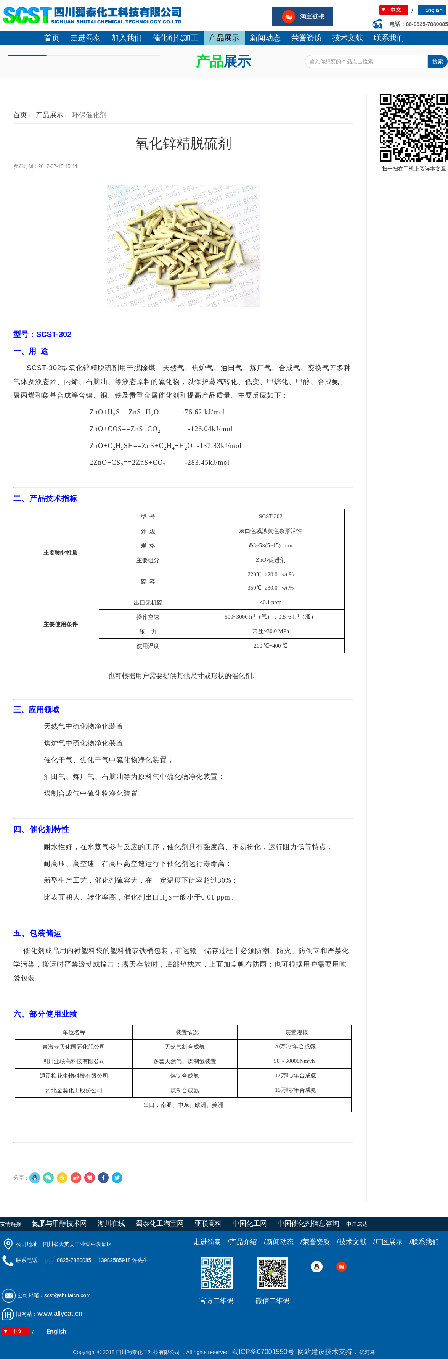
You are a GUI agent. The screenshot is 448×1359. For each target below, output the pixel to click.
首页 (20, 115)
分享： (21, 1178)
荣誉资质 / (320, 1242)
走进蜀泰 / (211, 1242)
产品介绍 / (248, 1242)
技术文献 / (357, 1242)
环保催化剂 (88, 115)
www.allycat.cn (59, 1313)
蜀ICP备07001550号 (263, 1352)
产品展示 (48, 115)
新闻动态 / (284, 1242)
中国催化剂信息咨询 (308, 1223)
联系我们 (425, 1242)
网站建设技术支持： (328, 1352)
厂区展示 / (393, 1242)
